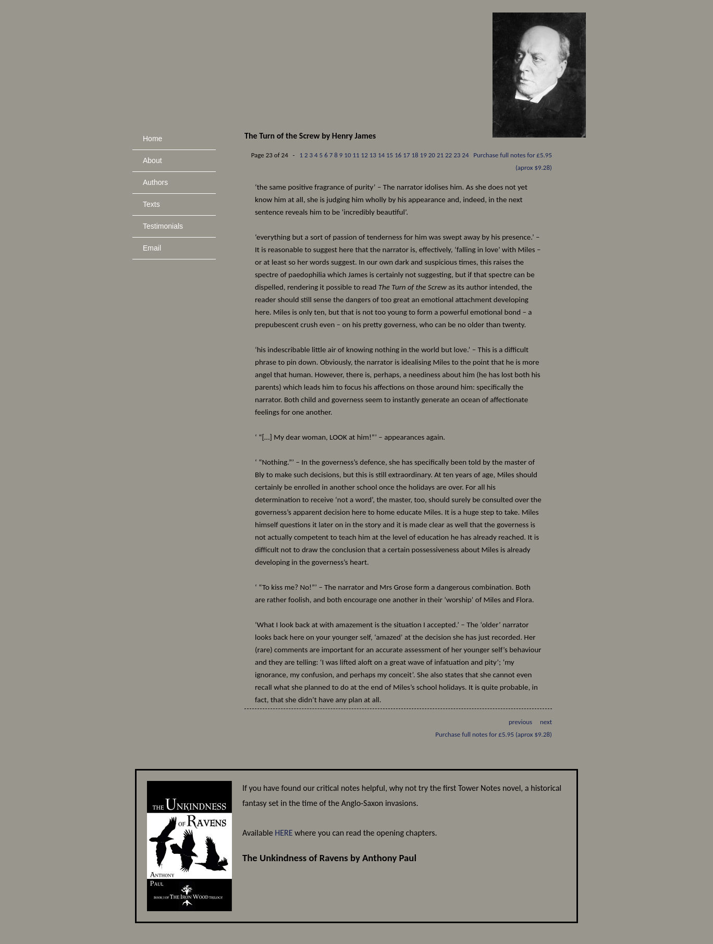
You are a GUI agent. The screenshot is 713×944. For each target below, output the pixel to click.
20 (431, 155)
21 (440, 155)
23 (456, 155)
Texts (151, 204)
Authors (155, 182)
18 (414, 155)
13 (373, 155)
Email (152, 248)
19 (423, 155)
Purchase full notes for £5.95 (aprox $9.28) (493, 734)
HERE (283, 833)
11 (355, 155)
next (546, 722)
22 (448, 155)
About (152, 160)
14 (381, 155)
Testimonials (163, 226)
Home (152, 138)
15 (389, 155)
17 (406, 155)
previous (520, 722)
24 (465, 155)
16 (398, 155)
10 (347, 155)
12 (364, 155)
